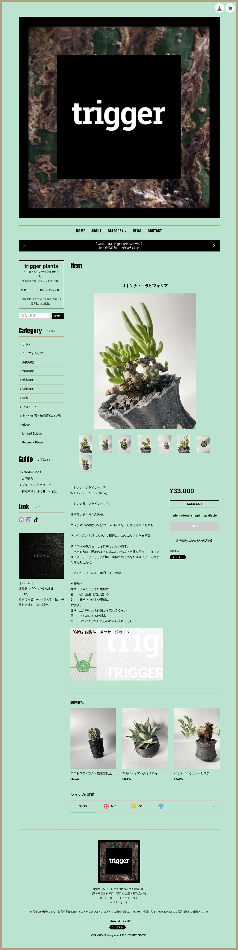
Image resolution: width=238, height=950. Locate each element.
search (57, 315)
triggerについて (32, 471)
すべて (83, 806)
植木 (25, 398)
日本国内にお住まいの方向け (194, 540)
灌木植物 (28, 380)
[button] (117, 231)
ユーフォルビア (32, 353)
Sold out (195, 526)
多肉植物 (28, 362)
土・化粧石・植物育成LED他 (41, 415)
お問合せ (28, 478)
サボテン (28, 344)
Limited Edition (32, 433)
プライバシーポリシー (36, 484)
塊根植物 (28, 371)
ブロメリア (29, 406)
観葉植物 (28, 388)
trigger (26, 424)
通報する (174, 551)
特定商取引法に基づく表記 (39, 491)
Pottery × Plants (32, 442)
